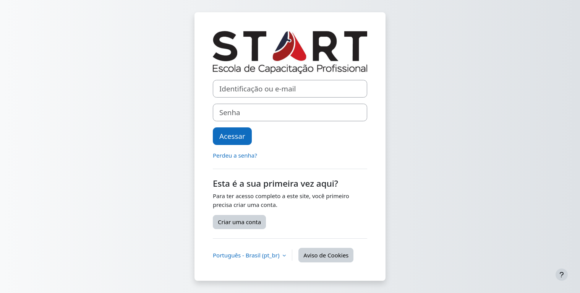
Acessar (232, 136)
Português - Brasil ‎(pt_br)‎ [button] (247, 255)
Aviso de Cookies (325, 255)
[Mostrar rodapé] (562, 275)
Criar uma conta (239, 222)
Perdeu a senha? (235, 155)
